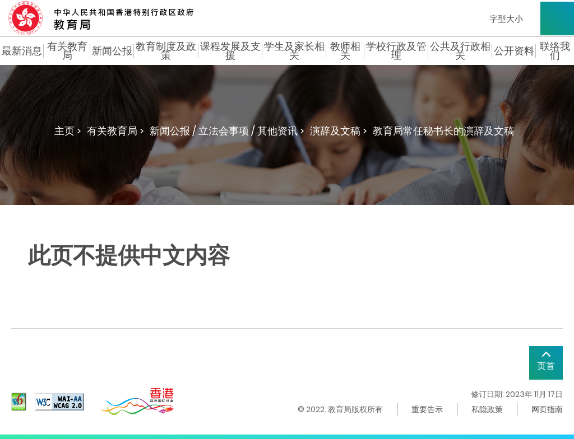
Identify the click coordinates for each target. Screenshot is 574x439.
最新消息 (22, 50)
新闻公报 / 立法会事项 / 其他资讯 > (227, 131)
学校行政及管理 (396, 51)
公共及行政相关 (460, 51)
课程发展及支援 (230, 51)
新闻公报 (112, 50)
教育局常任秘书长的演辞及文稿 (443, 131)
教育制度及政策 (166, 51)
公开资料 (514, 50)
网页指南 (547, 409)
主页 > (67, 131)
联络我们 (555, 51)
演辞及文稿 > (338, 131)
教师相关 (345, 51)
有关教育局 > (115, 131)
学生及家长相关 (294, 51)
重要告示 (427, 409)
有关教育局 (67, 51)
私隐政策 (487, 409)
